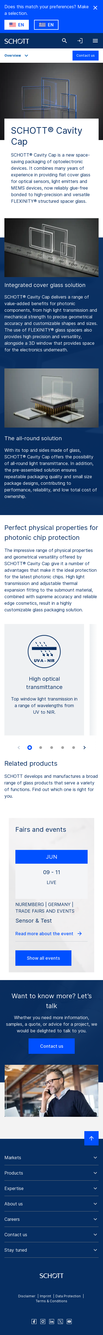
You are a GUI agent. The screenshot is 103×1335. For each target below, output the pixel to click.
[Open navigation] (95, 40)
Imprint (45, 1296)
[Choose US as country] (16, 25)
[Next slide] (84, 747)
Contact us (85, 55)
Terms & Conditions (51, 1301)
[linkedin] (51, 1321)
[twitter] (60, 1321)
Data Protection (68, 1296)
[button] (51, 1157)
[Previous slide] (18, 747)
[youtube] (69, 1321)
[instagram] (42, 1321)
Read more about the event (49, 933)
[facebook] (34, 1321)
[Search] (64, 40)
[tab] (29, 747)
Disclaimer (26, 1296)
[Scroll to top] (91, 1138)
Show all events (43, 958)
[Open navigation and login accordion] (80, 40)
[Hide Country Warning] (95, 7)
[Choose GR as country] (46, 25)
